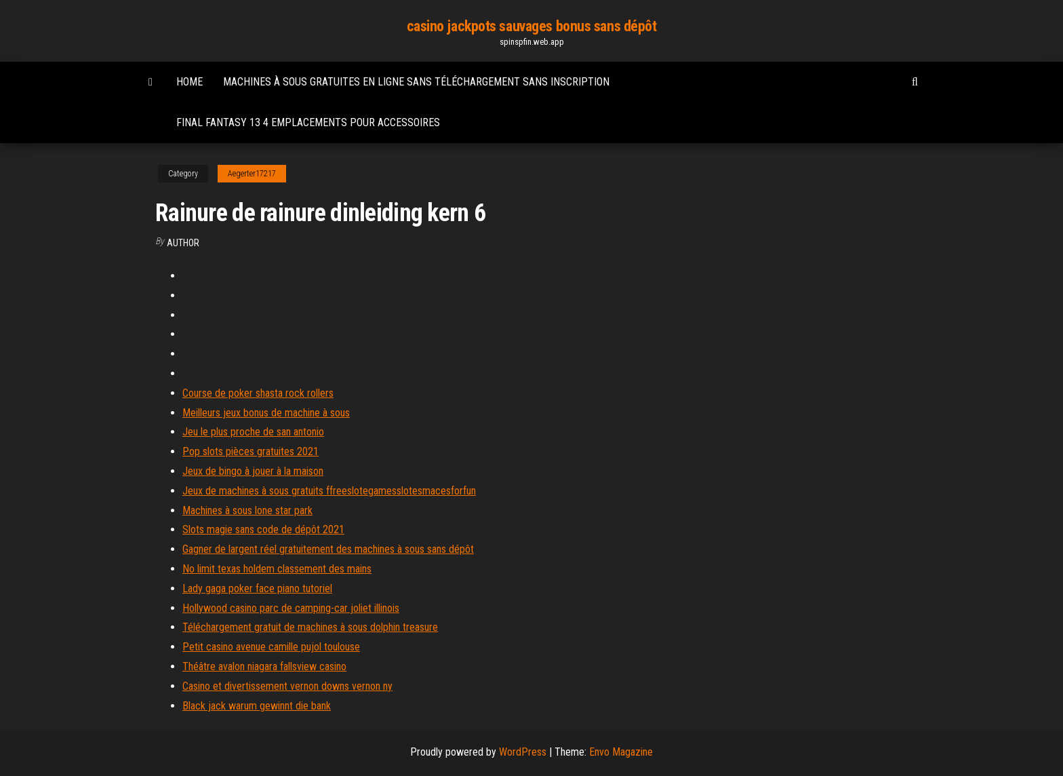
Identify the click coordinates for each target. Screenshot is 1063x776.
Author (183, 242)
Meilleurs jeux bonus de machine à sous (266, 412)
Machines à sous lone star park (247, 510)
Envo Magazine (621, 751)
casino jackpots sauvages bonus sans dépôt (532, 26)
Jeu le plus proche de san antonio (253, 431)
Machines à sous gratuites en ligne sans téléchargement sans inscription (416, 81)
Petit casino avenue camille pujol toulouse (271, 646)
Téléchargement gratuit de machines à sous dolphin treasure (310, 627)
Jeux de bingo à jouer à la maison (252, 471)
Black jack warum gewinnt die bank (256, 705)
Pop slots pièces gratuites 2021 (250, 451)
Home (189, 81)
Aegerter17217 (252, 173)
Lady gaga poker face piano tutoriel (257, 588)
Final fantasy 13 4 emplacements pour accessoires (308, 122)
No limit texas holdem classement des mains (277, 568)
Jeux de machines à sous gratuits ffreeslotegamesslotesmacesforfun (329, 490)
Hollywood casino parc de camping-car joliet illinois (290, 608)
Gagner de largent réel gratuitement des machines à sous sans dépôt (328, 549)
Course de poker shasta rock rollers (258, 393)
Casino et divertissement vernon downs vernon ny (287, 686)
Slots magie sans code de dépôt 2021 (263, 529)
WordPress (522, 751)
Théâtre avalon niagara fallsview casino (264, 666)
